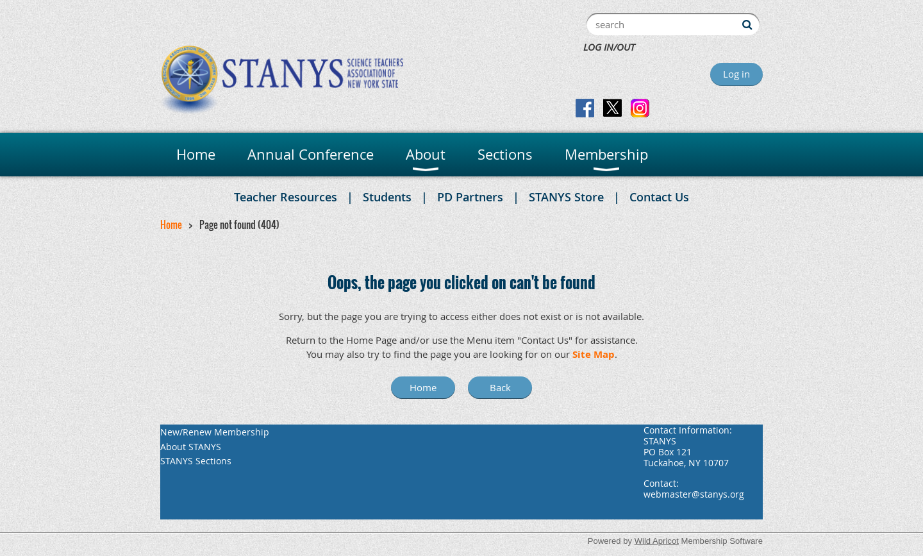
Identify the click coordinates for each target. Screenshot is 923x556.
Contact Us (659, 197)
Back (500, 387)
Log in (736, 73)
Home (171, 224)
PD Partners (470, 197)
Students (387, 197)
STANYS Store (566, 197)
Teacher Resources (285, 197)
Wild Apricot (657, 541)
